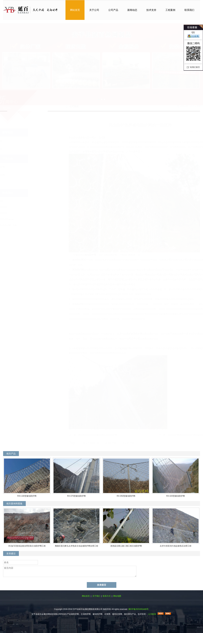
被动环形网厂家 (75, 443)
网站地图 (117, 596)
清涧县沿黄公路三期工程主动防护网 (126, 546)
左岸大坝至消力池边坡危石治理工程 (175, 546)
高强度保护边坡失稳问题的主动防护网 (81, 435)
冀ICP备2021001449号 (138, 609)
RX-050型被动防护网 (126, 496)
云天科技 (152, 614)
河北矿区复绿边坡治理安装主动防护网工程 (27, 546)
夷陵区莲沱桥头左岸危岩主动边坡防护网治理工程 (76, 546)
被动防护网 (74, 254)
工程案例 (170, 10)
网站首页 (75, 10)
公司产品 (113, 10)
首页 (176, 106)
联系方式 (107, 596)
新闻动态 (132, 10)
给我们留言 (195, 67)
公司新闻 (14, 140)
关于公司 (94, 10)
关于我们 (96, 596)
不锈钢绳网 (15, 175)
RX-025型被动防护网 (175, 496)
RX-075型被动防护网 (76, 496)
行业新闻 (14, 148)
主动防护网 (101, 61)
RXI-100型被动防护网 (26, 496)
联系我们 (189, 10)
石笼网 (12, 183)
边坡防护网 (15, 167)
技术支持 (151, 10)
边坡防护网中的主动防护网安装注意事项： (173, 435)
